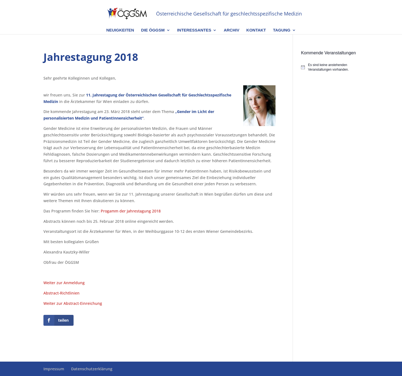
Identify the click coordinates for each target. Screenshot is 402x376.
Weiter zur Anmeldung (64, 282)
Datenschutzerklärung (91, 368)
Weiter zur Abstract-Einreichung (72, 303)
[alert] (330, 67)
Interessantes (194, 30)
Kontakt (256, 30)
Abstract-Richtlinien (61, 293)
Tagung (281, 30)
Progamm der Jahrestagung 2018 (131, 211)
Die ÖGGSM (153, 30)
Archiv (231, 30)
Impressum (53, 368)
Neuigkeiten (120, 30)
